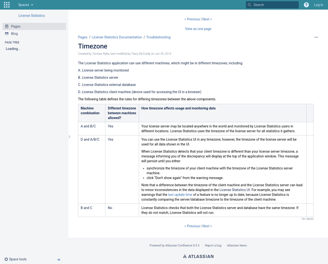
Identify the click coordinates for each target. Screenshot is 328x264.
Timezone (92, 46)
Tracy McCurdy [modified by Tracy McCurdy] (140, 53)
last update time (180, 195)
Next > (207, 19)
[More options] (316, 37)
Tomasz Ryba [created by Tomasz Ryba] (100, 53)
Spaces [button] (23, 5)
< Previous (192, 19)
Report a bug (213, 245)
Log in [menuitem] (318, 5)
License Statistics (31, 16)
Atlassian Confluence (178, 245)
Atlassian (198, 256)
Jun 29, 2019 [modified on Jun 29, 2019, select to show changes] (163, 53)
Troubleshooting (158, 37)
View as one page (198, 29)
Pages (82, 37)
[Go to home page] (13, 5)
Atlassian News (237, 245)
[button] (6, 5)
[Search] (249, 5)
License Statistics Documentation (117, 37)
